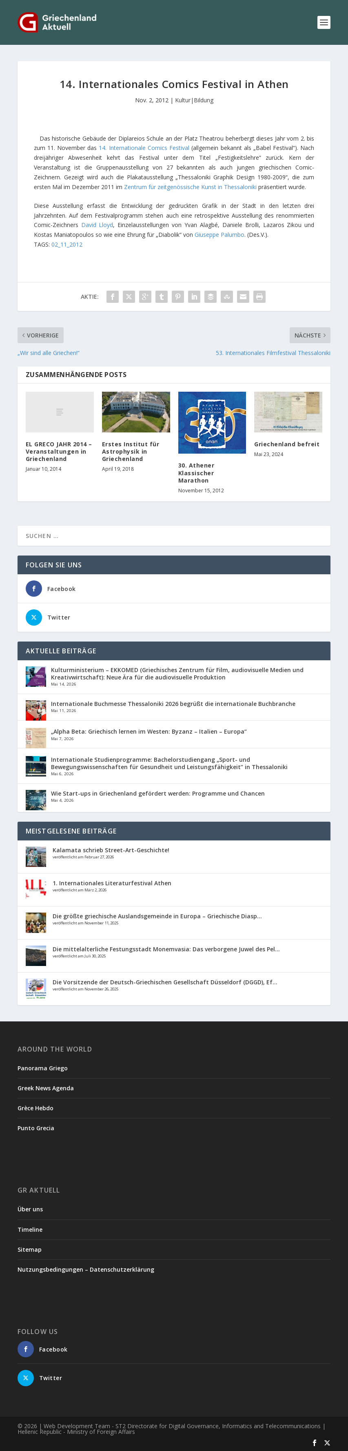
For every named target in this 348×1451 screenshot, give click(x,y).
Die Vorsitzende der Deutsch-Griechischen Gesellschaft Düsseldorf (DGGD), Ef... (165, 982)
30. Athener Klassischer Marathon (196, 472)
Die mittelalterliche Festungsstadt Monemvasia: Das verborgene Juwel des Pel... (166, 949)
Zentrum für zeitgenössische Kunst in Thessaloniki (190, 187)
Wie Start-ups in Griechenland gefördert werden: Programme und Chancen (158, 793)
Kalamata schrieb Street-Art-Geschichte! (111, 850)
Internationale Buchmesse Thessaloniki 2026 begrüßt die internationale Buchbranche (173, 704)
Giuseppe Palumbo (219, 234)
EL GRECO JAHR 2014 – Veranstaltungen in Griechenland (59, 451)
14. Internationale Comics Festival (144, 148)
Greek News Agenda (46, 1088)
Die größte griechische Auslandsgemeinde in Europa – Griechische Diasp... (157, 916)
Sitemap (30, 1249)
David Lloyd (97, 225)
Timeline (30, 1229)
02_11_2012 (66, 244)
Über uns (30, 1209)
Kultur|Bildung (194, 100)
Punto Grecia (36, 1128)
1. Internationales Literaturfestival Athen (112, 883)
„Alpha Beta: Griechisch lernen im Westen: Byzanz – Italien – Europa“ (149, 731)
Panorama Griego (43, 1068)
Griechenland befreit (286, 444)
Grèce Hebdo (35, 1108)
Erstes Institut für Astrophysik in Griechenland (131, 451)
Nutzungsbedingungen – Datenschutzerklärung (86, 1269)
